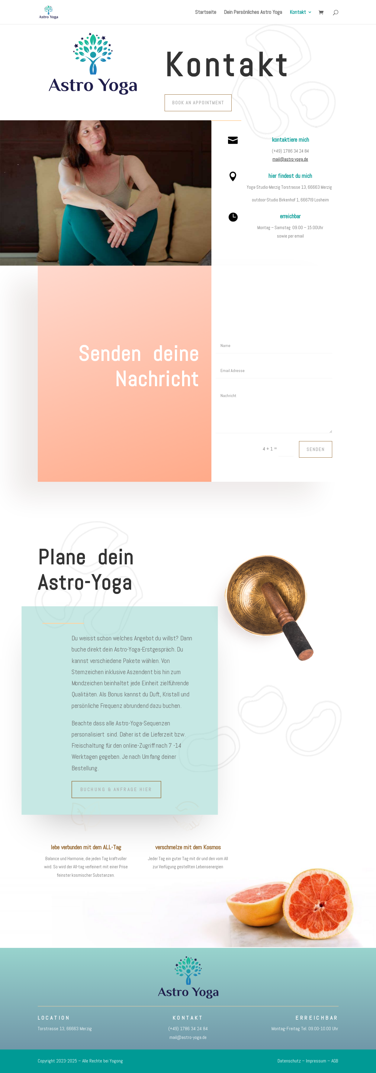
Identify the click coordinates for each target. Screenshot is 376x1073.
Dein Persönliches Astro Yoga (253, 12)
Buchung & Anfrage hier (116, 789)
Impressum (316, 1061)
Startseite (205, 12)
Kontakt (298, 12)
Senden (316, 449)
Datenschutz (289, 1061)
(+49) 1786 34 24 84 (188, 1028)
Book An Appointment (198, 103)
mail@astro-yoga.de (290, 159)
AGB (334, 1061)
